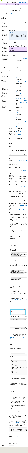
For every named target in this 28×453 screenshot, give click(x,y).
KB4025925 (20, 102)
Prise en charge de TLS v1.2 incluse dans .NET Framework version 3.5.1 (23, 205)
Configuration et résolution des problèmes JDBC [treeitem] (4, 44)
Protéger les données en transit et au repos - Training (14, 442)
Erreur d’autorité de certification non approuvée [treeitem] (4, 65)
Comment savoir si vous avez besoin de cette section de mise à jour (23, 171)
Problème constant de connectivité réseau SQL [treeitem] (4, 37)
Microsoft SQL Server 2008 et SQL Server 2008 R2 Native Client (22, 156)
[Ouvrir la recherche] (24, 0)
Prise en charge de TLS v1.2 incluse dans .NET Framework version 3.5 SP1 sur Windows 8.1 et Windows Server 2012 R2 (23, 210)
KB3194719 (17, 112)
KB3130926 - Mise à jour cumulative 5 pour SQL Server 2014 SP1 (19, 58)
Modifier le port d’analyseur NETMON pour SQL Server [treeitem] (4, 34)
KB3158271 (19, 81)
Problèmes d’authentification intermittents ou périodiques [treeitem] (5, 42)
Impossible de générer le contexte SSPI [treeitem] (4, 28)
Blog (14, 450)
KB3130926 (19, 59)
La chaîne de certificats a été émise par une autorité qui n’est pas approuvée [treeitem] (5, 56)
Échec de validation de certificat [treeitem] (4, 32)
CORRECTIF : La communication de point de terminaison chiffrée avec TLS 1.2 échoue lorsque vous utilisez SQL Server (18, 331)
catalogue (20, 64)
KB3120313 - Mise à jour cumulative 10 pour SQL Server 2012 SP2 (19, 117)
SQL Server (14, 6)
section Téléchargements (18, 422)
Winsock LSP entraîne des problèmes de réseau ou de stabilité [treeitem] (4, 68)
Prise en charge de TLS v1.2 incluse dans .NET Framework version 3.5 (23, 208)
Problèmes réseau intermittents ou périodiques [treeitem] (5, 40)
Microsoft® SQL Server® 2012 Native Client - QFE (16, 423)
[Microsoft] (1, 0)
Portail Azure (20, 2)
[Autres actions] (26, 6)
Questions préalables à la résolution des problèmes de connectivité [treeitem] (5, 51)
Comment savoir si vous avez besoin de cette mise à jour (15, 14)
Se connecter (26, 0)
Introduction (11, 13)
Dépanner (12, 6)
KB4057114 (17, 140)
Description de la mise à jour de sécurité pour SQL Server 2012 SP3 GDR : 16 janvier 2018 (19, 93)
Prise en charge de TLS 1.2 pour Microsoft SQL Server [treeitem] (4, 59)
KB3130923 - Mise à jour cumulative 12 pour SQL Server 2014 (19, 77)
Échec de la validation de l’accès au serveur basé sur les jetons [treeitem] (4, 63)
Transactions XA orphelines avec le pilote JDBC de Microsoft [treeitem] (4, 49)
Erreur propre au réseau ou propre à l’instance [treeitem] (4, 47)
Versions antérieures (11, 450)
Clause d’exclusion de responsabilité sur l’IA (5, 450)
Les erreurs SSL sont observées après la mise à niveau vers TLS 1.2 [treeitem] (4, 54)
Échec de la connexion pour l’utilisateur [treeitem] (4, 45)
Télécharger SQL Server (24, 2)
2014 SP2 (19, 67)
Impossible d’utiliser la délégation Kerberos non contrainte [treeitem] (4, 30)
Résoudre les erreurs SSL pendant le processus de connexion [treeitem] (4, 26)
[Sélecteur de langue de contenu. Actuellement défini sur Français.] (2, 448)
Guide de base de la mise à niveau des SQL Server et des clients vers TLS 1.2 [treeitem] (4, 61)
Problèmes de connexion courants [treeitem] (4, 22)
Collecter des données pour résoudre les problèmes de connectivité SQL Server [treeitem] (4, 24)
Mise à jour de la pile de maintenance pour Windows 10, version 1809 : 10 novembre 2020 (22, 160)
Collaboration (17, 450)
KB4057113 (17, 130)
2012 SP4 (19, 96)
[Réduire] (7, 6)
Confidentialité (20, 450)
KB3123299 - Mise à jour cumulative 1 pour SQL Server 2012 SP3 (19, 98)
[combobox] (4, 8)
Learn (9, 6)
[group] (18, 328)
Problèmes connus (11, 16)
